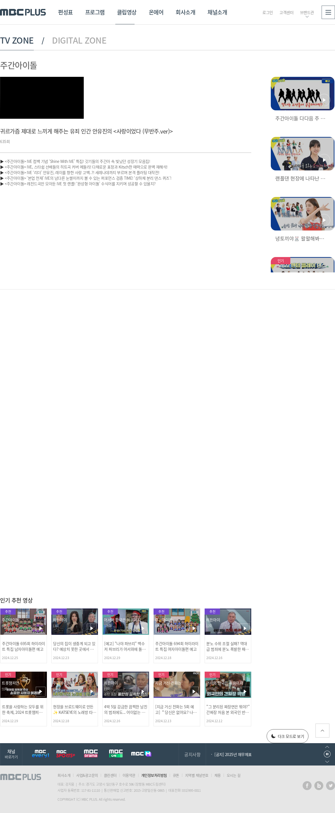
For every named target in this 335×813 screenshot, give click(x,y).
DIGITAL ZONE (79, 40)
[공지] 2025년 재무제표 (233, 754)
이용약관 (129, 775)
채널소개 (217, 12)
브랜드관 (307, 12)
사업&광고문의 (87, 775)
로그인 (267, 12)
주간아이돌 (18, 65)
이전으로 (327, 747)
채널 (11, 753)
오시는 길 (234, 775)
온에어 (156, 12)
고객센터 (286, 12)
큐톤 (176, 775)
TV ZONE (17, 40)
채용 (217, 775)
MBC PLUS (23, 12)
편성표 (65, 12)
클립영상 (127, 12)
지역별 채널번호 (197, 775)
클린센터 (110, 775)
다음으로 (327, 762)
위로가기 (322, 731)
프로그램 (95, 12)
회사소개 (185, 12)
